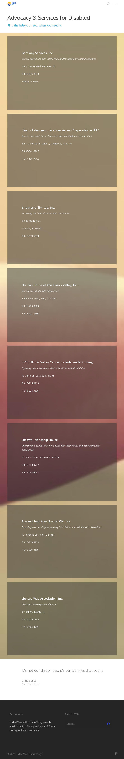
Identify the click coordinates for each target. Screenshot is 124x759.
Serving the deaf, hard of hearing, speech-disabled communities (57, 136)
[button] (115, 3)
